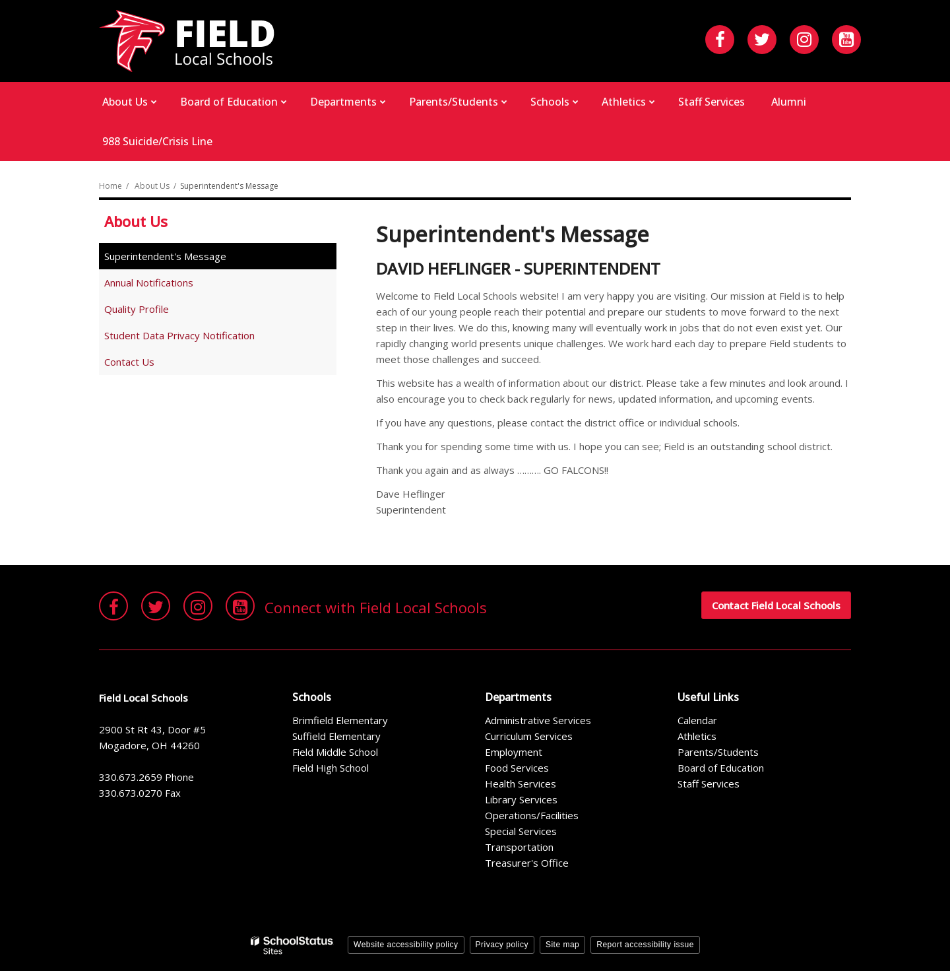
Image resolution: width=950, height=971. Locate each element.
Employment (513, 751)
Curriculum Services (529, 736)
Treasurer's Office (527, 862)
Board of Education (721, 767)
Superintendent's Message (165, 256)
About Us (152, 185)
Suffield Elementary (336, 736)
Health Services (520, 783)
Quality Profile (136, 309)
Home (110, 185)
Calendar (697, 720)
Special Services (521, 831)
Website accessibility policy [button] (406, 944)
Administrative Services (538, 720)
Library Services (521, 799)
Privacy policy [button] (502, 944)
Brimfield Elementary (340, 720)
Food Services (517, 767)
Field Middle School (335, 751)
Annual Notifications (148, 282)
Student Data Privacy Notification (179, 335)
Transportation (519, 847)
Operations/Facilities (532, 815)
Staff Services (709, 783)
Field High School (330, 767)
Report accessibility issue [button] (645, 944)
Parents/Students (718, 751)
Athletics (697, 736)
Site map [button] (562, 944)
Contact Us (129, 361)
